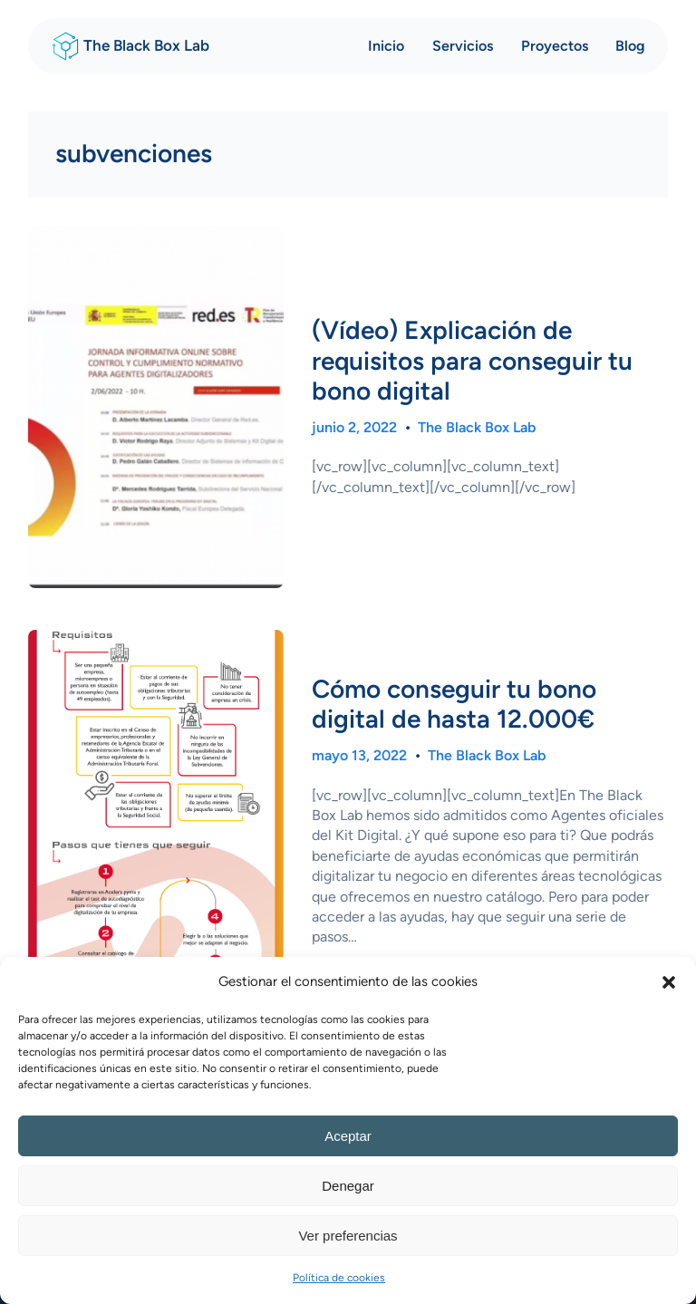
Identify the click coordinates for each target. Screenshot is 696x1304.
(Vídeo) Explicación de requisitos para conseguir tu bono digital (472, 360)
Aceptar (348, 1136)
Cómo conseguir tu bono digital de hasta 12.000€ (454, 704)
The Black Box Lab (146, 45)
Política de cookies (339, 1277)
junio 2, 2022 (354, 427)
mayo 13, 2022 (359, 755)
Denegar (348, 1185)
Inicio (386, 45)
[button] (669, 982)
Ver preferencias (347, 1235)
